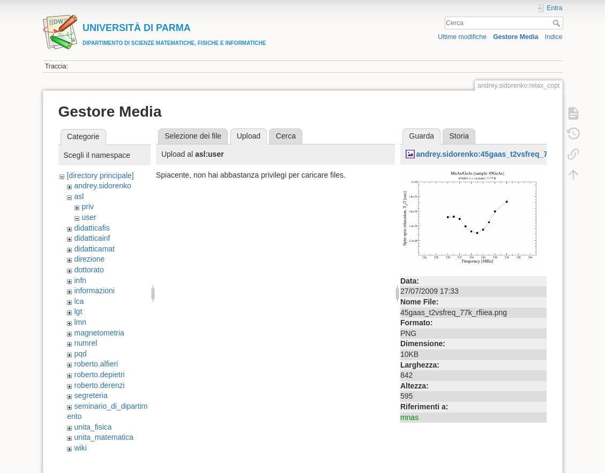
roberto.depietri (99, 374)
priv (87, 206)
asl (79, 196)
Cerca (557, 23)
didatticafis (91, 228)
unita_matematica (103, 437)
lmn (80, 322)
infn (80, 280)
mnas (409, 417)
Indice (554, 37)
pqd (80, 353)
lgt (78, 311)
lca (79, 301)
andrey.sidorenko (102, 185)
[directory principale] (99, 175)
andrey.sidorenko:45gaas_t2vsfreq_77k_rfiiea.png (505, 154)
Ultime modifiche (462, 37)
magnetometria (99, 333)
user (88, 217)
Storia (459, 136)
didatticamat (94, 249)
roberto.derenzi (99, 385)
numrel (85, 343)
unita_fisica (92, 427)
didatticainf (92, 238)
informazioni (94, 290)
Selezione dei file (193, 136)
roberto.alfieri (96, 364)
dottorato (88, 269)
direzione (89, 259)
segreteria (90, 395)
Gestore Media (515, 37)
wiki (80, 448)
